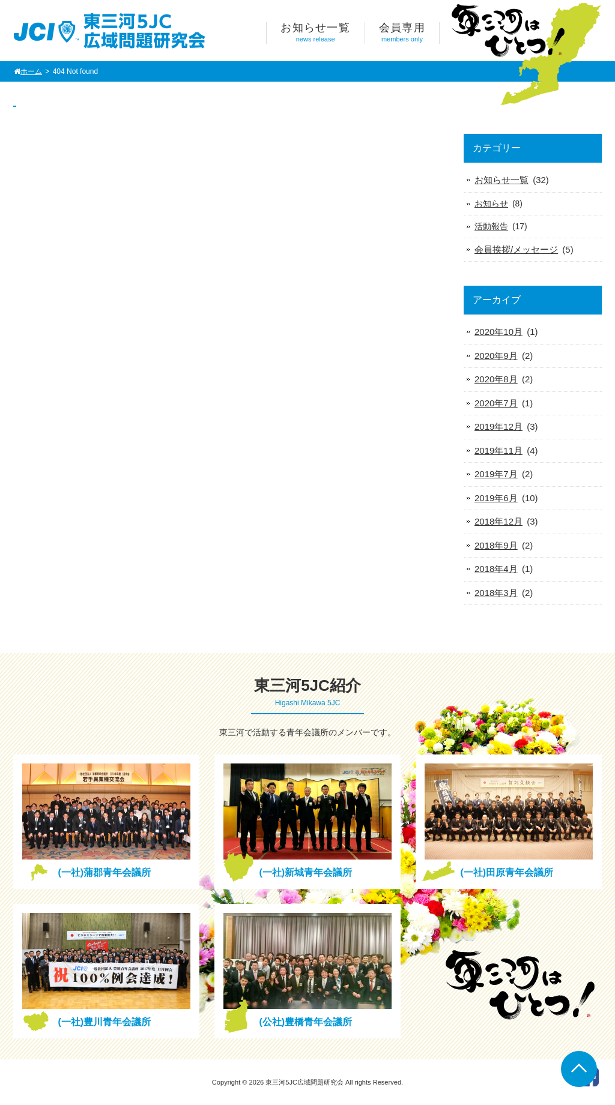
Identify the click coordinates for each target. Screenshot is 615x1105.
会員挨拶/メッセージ (516, 249)
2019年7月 (496, 474)
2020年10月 (498, 332)
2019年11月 (498, 450)
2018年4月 (496, 569)
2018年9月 (496, 545)
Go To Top (579, 1069)
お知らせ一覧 (501, 180)
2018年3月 (496, 593)
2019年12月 (498, 426)
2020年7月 (496, 403)
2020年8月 (496, 379)
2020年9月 (496, 356)
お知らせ (491, 203)
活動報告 (491, 226)
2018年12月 (498, 521)
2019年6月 (496, 498)
